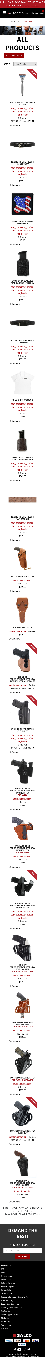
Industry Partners (8, 1283)
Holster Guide (6, 1276)
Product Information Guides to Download (17, 1297)
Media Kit (5, 1318)
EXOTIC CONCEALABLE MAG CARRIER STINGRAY (22, 282)
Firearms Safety (7, 1300)
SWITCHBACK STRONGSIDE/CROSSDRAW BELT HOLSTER (22, 1184)
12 (26, 1210)
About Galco (6, 1265)
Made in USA (6, 1279)
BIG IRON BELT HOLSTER (22, 576)
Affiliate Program (7, 1286)
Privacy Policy (6, 1290)
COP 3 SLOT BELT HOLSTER (22, 1079)
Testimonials (6, 1325)
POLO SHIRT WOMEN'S (22, 400)
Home (14, 21)
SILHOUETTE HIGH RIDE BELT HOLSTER (22, 1024)
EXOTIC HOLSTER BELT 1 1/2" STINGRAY (22, 163)
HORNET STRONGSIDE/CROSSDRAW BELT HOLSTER (22, 968)
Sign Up (22, 1256)
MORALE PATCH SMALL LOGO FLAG (22, 222)
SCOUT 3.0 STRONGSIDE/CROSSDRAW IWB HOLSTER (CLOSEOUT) (22, 679)
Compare (15, 125)
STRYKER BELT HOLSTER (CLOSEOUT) (22, 730)
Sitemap (4, 1328)
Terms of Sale (6, 1293)
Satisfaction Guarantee (10, 1304)
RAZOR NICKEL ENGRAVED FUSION (22, 103)
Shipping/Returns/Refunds (11, 1307)
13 (30, 1210)
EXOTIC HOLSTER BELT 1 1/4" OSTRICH (22, 518)
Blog (3, 1272)
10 (17, 1210)
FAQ (2, 1269)
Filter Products (14, 55)
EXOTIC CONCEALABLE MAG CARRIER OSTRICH (22, 458)
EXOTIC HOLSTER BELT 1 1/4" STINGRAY (22, 342)
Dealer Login (6, 1321)
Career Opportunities (9, 1314)
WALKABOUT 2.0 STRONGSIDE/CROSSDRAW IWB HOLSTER (22, 792)
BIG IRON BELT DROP (22, 627)
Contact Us (5, 1311)
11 (22, 1210)
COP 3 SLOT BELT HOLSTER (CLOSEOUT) (22, 1132)
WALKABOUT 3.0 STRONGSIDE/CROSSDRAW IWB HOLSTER (22, 905)
